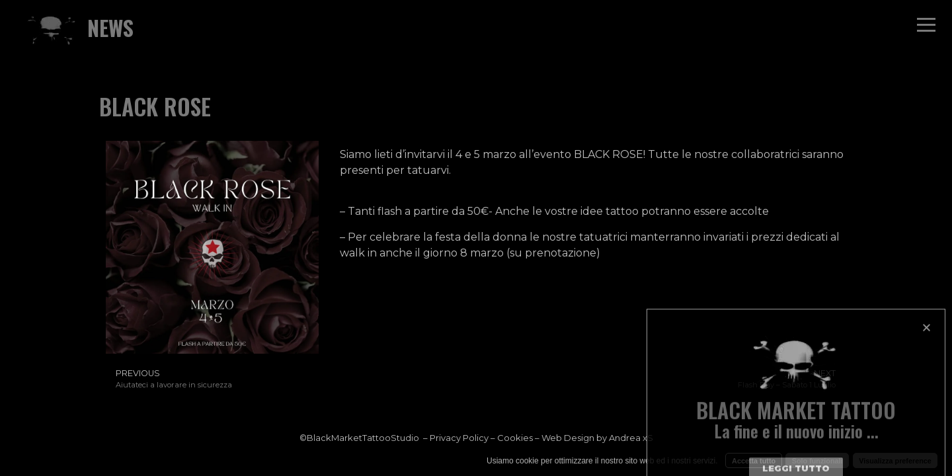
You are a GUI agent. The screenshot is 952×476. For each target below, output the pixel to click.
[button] (927, 375)
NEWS (110, 27)
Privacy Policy (459, 437)
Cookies (515, 437)
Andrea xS (631, 437)
